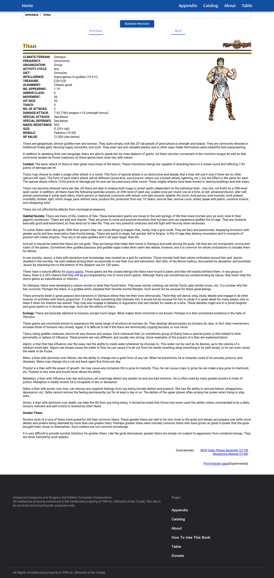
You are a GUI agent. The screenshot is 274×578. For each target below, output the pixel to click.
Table (247, 5)
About (230, 5)
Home (27, 5)
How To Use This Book (191, 537)
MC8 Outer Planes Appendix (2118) (224, 450)
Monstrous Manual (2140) (230, 454)
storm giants (74, 271)
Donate (178, 556)
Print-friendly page (216, 463)
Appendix (188, 5)
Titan (47, 15)
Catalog (210, 5)
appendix (31, 15)
